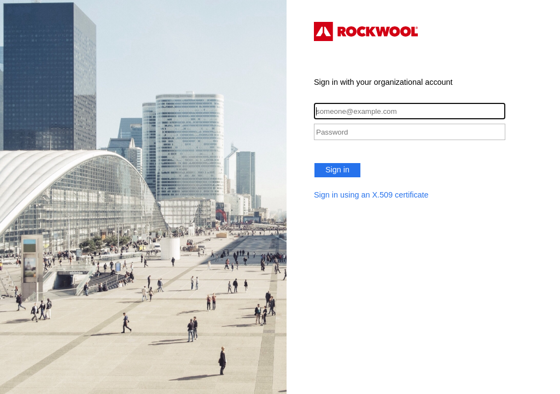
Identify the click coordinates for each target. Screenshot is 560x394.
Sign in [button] (337, 169)
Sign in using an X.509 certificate (371, 194)
